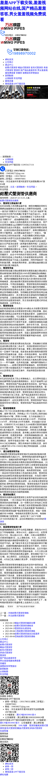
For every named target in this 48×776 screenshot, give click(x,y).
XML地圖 (22, 725)
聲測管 (17, 70)
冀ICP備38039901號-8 (26, 715)
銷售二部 (9, 769)
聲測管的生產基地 (23, 628)
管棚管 (19, 73)
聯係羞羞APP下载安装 (15, 84)
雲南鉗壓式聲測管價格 (25, 636)
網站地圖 (4, 774)
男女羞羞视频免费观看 (10, 661)
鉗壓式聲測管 (11, 67)
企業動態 (9, 78)
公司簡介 (9, 62)
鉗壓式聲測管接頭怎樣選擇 (27, 634)
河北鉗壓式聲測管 (16, 616)
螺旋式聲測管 (24, 67)
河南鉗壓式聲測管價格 (18, 613)
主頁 (12, 187)
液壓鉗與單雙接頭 (31, 73)
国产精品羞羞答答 (28, 70)
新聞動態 (9, 76)
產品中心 (9, 65)
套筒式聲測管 (37, 67)
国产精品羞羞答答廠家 (26, 606)
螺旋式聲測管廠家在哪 (25, 623)
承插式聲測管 (6, 653)
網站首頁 (9, 59)
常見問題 (18, 78)
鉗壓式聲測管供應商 (9, 200)
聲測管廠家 (34, 725)
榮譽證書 (9, 81)
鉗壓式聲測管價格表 (24, 626)
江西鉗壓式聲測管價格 (25, 631)
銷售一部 (9, 766)
